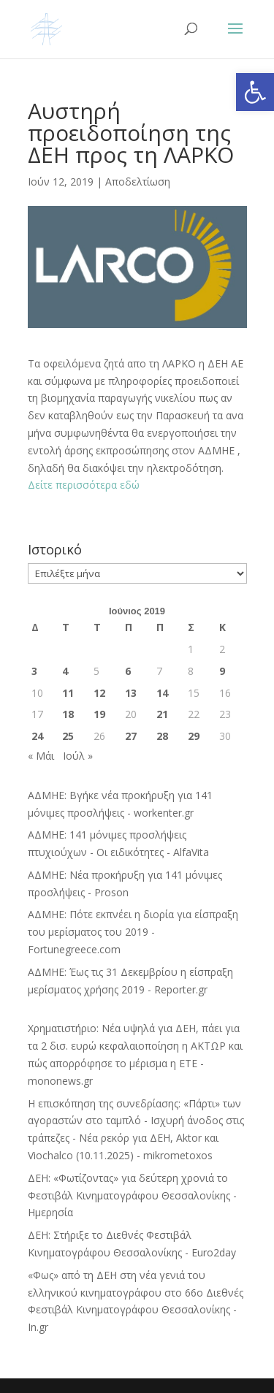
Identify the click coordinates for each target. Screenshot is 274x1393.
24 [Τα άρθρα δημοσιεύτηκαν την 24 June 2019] (37, 736)
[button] (255, 92)
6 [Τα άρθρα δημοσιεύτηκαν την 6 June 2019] (128, 671)
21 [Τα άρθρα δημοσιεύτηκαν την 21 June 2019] (162, 714)
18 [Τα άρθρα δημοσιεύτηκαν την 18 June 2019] (68, 714)
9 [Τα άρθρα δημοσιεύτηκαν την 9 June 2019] (222, 671)
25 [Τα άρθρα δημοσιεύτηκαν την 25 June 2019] (68, 736)
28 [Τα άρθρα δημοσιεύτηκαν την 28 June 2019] (162, 736)
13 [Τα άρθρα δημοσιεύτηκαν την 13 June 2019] (131, 693)
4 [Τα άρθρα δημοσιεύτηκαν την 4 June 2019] (65, 671)
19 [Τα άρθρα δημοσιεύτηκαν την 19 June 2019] (99, 714)
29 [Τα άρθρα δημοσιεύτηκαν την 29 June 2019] (193, 736)
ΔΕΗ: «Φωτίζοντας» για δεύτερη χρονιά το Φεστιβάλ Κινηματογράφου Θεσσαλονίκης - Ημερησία (132, 1195)
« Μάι (41, 756)
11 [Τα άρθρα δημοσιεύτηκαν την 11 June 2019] (68, 693)
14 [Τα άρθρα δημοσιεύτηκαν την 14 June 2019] (162, 693)
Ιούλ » (78, 756)
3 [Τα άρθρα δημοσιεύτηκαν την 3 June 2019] (34, 671)
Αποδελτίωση (137, 181)
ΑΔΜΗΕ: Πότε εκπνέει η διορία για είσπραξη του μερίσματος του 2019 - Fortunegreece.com (133, 931)
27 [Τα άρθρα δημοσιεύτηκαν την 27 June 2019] (131, 736)
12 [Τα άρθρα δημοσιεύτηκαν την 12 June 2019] (99, 693)
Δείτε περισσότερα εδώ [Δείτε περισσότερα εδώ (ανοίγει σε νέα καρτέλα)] (84, 485)
